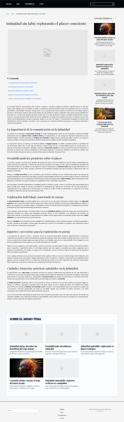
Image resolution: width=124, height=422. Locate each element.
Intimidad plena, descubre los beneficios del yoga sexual (105, 95)
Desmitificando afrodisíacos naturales (58, 347)
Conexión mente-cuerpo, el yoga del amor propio (104, 38)
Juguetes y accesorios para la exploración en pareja (23, 95)
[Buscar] (102, 4)
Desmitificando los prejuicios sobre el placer (20, 87)
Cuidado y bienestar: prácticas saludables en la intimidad (24, 99)
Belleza (8, 4)
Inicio (7, 14)
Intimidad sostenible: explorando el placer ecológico (97, 347)
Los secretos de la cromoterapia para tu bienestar (104, 124)
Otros (41, 4)
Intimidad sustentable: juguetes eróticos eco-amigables (104, 66)
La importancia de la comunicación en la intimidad (22, 83)
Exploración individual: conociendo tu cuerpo (21, 91)
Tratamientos (29, 4)
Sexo (18, 4)
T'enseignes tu (99, 411)
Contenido (14, 78)
